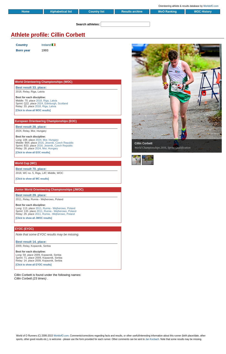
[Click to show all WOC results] (33, 110)
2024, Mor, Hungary (47, 139)
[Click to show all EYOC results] (34, 264)
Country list (96, 11)
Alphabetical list (61, 11)
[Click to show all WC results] (32, 178)
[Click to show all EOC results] (33, 152)
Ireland (46, 45)
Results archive (132, 11)
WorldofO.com (210, 6)
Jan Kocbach (152, 339)
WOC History (202, 11)
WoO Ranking (167, 11)
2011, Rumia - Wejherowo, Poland (55, 208)
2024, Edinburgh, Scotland (52, 103)
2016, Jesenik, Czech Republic (56, 142)
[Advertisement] (178, 212)
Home (25, 11)
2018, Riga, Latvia (46, 100)
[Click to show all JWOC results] (34, 218)
